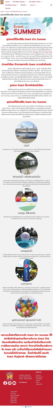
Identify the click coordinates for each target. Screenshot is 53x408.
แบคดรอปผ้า (39, 379)
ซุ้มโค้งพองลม (14, 397)
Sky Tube (13, 393)
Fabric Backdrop (15, 395)
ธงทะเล (37, 382)
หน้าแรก (2, 11)
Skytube (35, 52)
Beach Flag (48, 52)
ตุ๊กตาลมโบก (14, 400)
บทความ (7, 11)
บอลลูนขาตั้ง (39, 384)
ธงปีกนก (38, 380)
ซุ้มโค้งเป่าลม (14, 402)
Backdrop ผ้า (39, 377)
